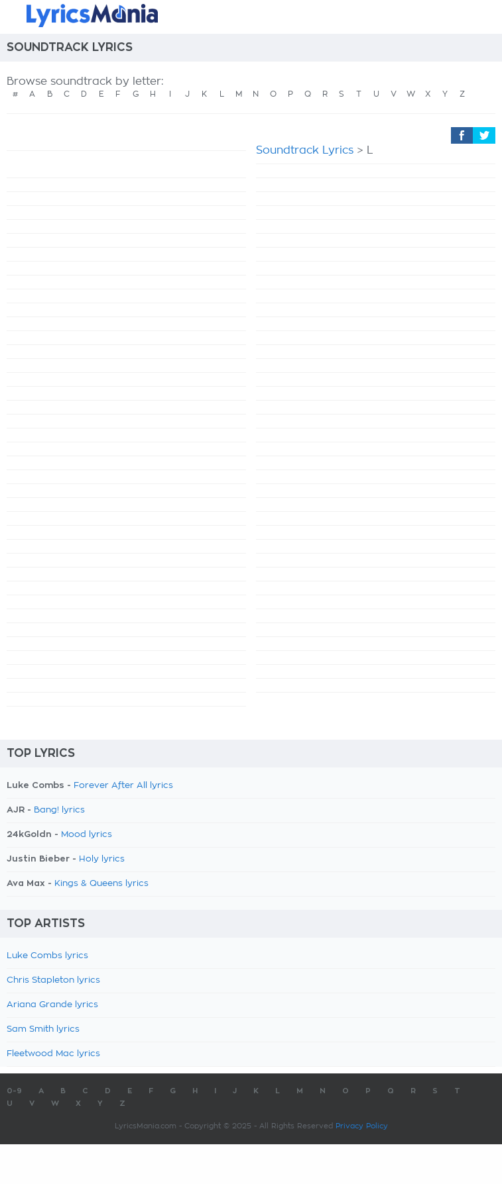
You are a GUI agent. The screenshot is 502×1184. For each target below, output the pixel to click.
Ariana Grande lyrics (52, 1005)
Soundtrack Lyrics (304, 150)
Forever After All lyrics (123, 785)
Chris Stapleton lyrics (53, 980)
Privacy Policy (362, 1126)
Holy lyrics (102, 859)
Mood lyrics (86, 834)
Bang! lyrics (59, 810)
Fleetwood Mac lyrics (53, 1054)
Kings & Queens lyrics (101, 883)
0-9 (14, 1091)
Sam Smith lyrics (43, 1029)
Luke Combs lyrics (47, 956)
